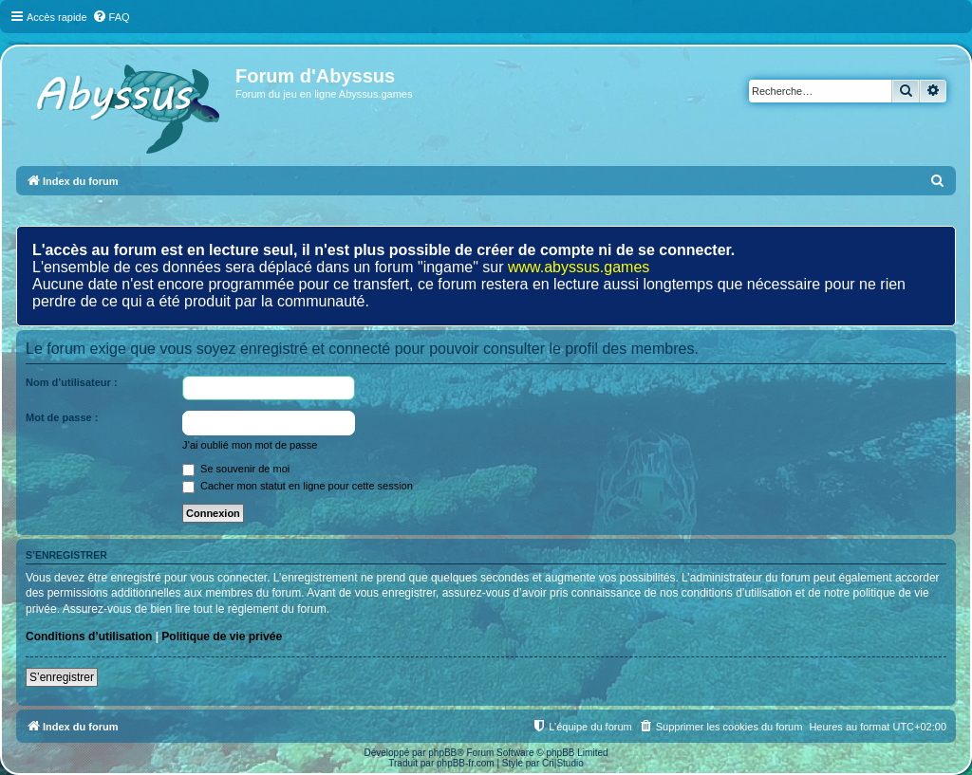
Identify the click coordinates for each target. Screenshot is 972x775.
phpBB (442, 752)
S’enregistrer (61, 677)
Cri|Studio (563, 763)
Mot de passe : (62, 417)
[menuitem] (111, 17)
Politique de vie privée (221, 636)
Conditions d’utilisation (89, 636)
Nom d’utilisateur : (72, 382)
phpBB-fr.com (466, 763)
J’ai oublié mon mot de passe (249, 445)
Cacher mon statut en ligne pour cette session (297, 485)
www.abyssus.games (578, 267)
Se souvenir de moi (236, 468)
